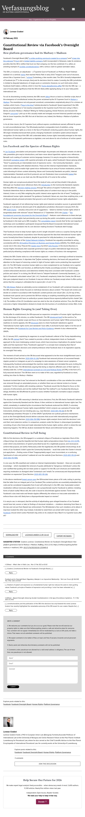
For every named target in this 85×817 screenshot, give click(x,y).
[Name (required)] (42, 658)
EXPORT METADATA (64, 536)
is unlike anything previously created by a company (48, 58)
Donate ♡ (42, 801)
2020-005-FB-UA (69, 455)
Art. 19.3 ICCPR (73, 441)
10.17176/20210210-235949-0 (35, 547)
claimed (16, 339)
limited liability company (33, 61)
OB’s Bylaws (11, 287)
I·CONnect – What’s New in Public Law (17, 564)
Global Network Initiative (35, 240)
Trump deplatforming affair (51, 86)
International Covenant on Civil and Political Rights (42, 370)
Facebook (7, 513)
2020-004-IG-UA (31, 358)
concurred (14, 113)
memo (23, 74)
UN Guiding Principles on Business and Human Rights (39, 243)
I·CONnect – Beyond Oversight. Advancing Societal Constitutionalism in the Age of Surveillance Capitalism (38, 598)
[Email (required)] (42, 663)
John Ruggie (53, 246)
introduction (46, 185)
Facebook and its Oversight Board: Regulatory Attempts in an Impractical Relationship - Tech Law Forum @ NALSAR (42, 579)
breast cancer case (29, 479)
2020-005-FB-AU (57, 411)
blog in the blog (27, 105)
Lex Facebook (10, 151)
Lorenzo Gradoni (16, 31)
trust (17, 61)
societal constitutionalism (29, 67)
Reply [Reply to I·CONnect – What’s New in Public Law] (11, 573)
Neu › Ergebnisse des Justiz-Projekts (42, 19)
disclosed (34, 323)
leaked (71, 174)
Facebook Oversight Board (21, 704)
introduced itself (56, 317)
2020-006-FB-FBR (32, 419)
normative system (18, 160)
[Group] (25, 6)
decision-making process (27, 188)
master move (36, 246)
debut (47, 96)
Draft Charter (11, 210)
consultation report (48, 221)
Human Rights (37, 704)
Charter (65, 212)
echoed (30, 77)
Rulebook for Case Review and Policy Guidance (36, 328)
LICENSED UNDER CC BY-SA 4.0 (37, 535)
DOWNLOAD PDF (12, 535)
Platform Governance (52, 704)
